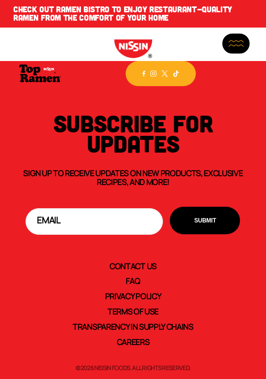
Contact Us (133, 265)
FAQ (133, 280)
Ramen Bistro (82, 9)
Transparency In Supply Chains (133, 326)
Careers (133, 341)
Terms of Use (133, 311)
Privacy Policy (133, 295)
